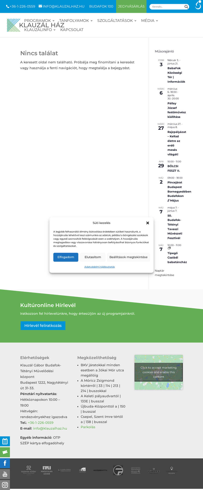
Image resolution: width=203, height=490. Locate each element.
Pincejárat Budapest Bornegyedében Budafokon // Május (179, 191)
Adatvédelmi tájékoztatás (99, 266)
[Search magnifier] (186, 7)
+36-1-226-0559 (22, 6)
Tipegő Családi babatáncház (177, 257)
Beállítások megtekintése (128, 257)
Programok (37, 21)
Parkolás (88, 427)
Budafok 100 (101, 6)
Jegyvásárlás (131, 6)
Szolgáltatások (115, 21)
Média (147, 21)
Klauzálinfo (38, 30)
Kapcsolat (71, 30)
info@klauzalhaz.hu (50, 428)
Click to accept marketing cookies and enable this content (159, 372)
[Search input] (167, 7)
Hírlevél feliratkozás (43, 325)
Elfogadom (65, 257)
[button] (148, 223)
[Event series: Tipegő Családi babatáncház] (169, 248)
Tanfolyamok (74, 21)
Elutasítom (93, 257)
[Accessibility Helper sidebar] (198, 5)
